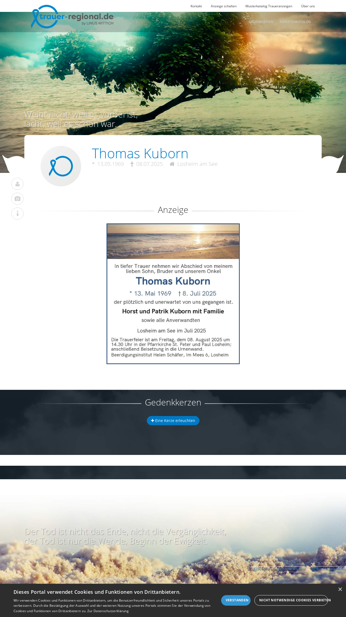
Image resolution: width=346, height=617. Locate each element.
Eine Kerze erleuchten (173, 420)
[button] (173, 243)
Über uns (308, 6)
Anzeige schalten (224, 6)
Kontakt (196, 6)
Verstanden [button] (237, 600)
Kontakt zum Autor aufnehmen (279, 569)
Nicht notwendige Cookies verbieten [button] (293, 600)
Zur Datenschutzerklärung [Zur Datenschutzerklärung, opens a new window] (108, 611)
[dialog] (173, 600)
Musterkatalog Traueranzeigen (268, 6)
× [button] (340, 590)
